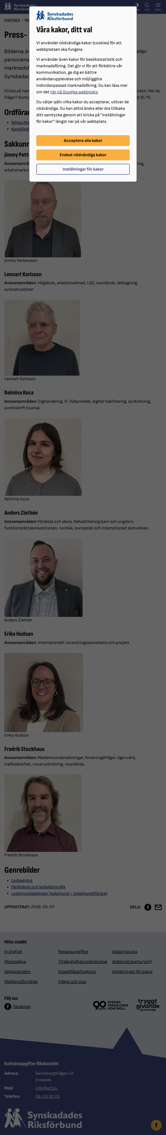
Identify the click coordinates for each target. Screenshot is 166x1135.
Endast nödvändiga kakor (83, 155)
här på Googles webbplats (74, 92)
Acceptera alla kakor (83, 140)
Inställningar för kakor (83, 169)
